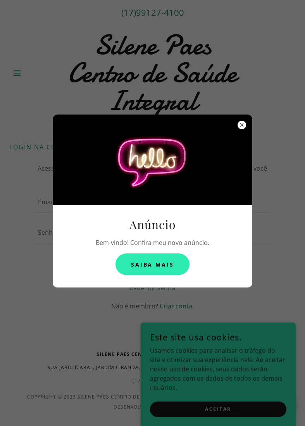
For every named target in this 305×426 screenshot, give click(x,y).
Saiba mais (152, 264)
